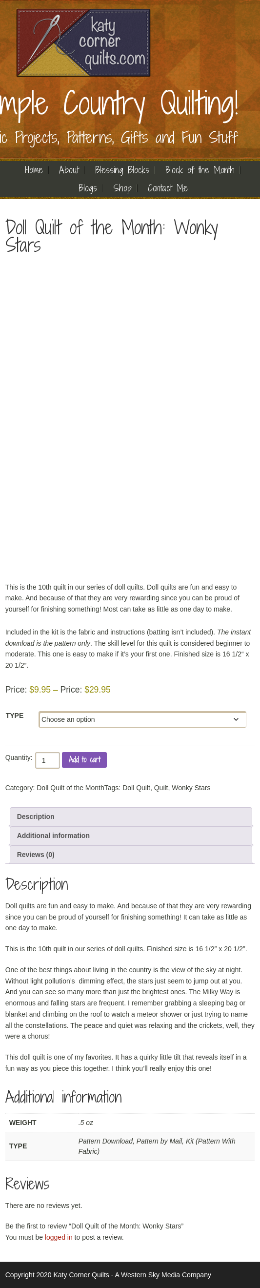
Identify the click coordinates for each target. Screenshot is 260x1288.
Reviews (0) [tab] (36, 855)
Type (15, 715)
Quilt (161, 788)
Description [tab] (36, 816)
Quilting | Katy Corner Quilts (83, 43)
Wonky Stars (191, 788)
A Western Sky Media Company (163, 1275)
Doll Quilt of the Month (70, 788)
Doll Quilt (136, 788)
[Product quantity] (47, 760)
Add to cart (84, 760)
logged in (59, 1237)
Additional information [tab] (53, 835)
